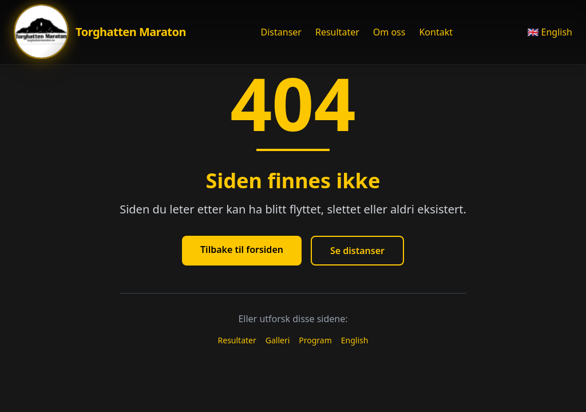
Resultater (337, 32)
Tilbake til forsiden (241, 249)
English (355, 340)
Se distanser (357, 250)
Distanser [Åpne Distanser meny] (281, 32)
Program (315, 340)
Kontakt (436, 32)
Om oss (389, 32)
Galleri (278, 340)
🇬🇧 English (549, 32)
